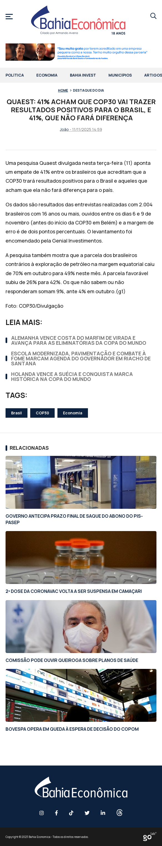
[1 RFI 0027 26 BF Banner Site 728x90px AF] (81, 52)
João (64, 129)
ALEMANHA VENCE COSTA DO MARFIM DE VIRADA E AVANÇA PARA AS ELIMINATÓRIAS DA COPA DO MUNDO (78, 340)
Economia (46, 75)
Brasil (16, 412)
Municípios (120, 75)
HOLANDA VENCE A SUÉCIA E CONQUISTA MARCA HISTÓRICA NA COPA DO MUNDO (72, 376)
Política (15, 75)
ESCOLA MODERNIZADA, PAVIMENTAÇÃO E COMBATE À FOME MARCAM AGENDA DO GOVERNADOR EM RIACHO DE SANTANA (81, 358)
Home (63, 90)
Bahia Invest (83, 75)
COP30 (42, 412)
